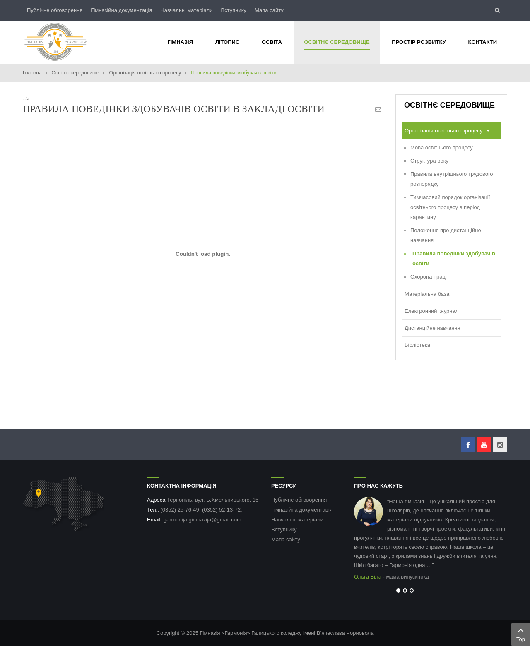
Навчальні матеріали (186, 10)
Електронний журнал (431, 311)
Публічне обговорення (54, 10)
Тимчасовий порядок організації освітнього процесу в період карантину (450, 207)
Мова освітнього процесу (441, 147)
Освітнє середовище (75, 73)
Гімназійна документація (121, 10)
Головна (32, 73)
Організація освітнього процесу (145, 73)
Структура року (429, 161)
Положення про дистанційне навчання (445, 235)
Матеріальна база (427, 294)
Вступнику (233, 10)
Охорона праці (428, 277)
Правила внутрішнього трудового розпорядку (451, 179)
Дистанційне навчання (432, 328)
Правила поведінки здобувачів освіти (453, 258)
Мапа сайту (269, 10)
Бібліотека (417, 345)
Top (520, 633)
